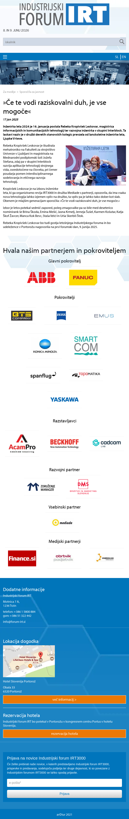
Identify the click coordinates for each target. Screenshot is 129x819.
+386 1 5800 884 (24, 612)
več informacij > (64, 699)
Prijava (65, 794)
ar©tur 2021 (64, 814)
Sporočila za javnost (31, 92)
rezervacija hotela (64, 733)
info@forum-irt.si (14, 622)
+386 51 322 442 (20, 616)
